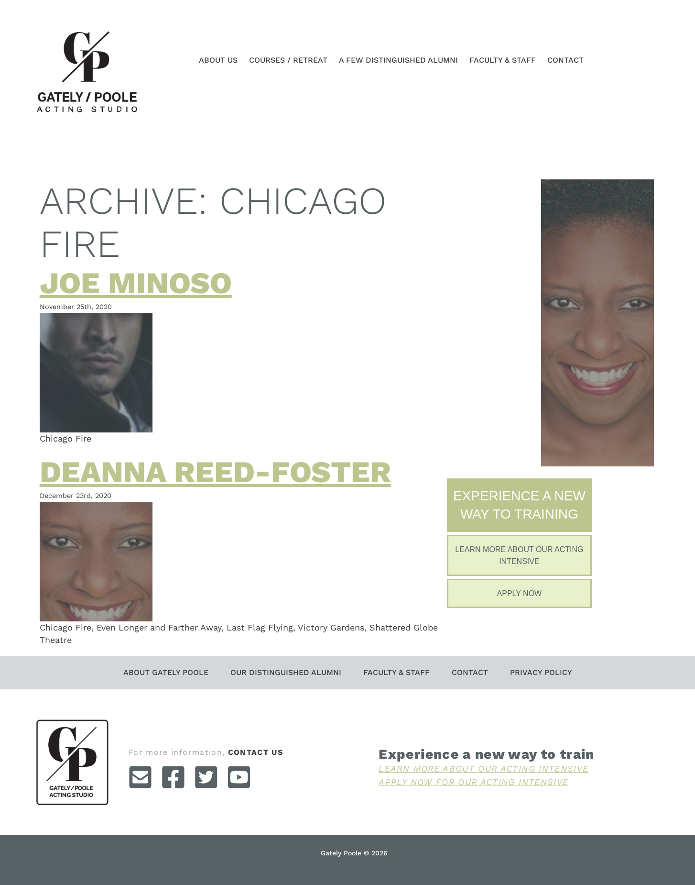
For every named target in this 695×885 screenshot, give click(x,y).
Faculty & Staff (502, 60)
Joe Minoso (136, 282)
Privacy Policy (541, 672)
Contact (565, 60)
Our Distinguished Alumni (285, 672)
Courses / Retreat (288, 60)
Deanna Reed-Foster (215, 471)
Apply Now (519, 593)
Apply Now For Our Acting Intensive (473, 782)
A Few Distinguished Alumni (398, 60)
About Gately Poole (165, 672)
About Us (218, 60)
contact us (255, 752)
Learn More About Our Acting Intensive (483, 768)
